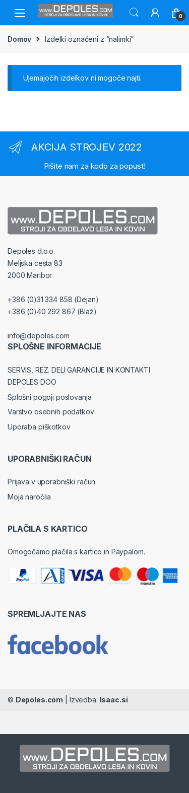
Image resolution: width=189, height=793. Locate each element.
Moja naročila (29, 496)
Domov (19, 39)
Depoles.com (39, 699)
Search (134, 12)
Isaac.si (114, 699)
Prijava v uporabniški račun (51, 481)
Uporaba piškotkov (39, 426)
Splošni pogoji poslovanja (50, 397)
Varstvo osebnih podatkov (51, 411)
